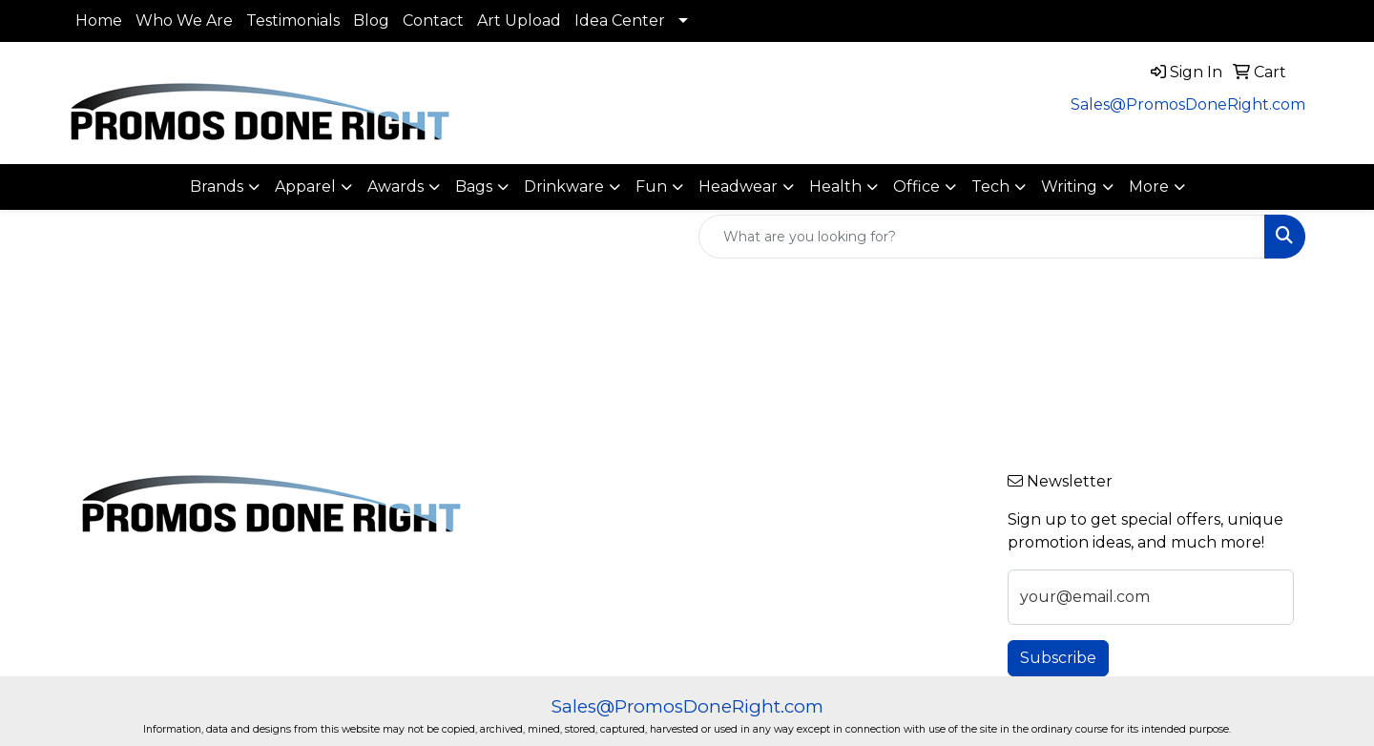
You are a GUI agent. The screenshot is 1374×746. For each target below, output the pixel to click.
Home (98, 20)
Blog (371, 20)
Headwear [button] (738, 186)
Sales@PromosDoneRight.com (1188, 104)
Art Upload (519, 20)
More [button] (1149, 186)
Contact (433, 20)
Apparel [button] (305, 186)
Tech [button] (990, 186)
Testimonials (293, 20)
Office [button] (916, 186)
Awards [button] (395, 186)
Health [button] (835, 186)
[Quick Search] (981, 237)
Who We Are (184, 20)
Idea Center (619, 20)
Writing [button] (1069, 186)
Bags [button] (473, 186)
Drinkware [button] (564, 186)
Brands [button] (216, 186)
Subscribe (1058, 658)
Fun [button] (651, 186)
